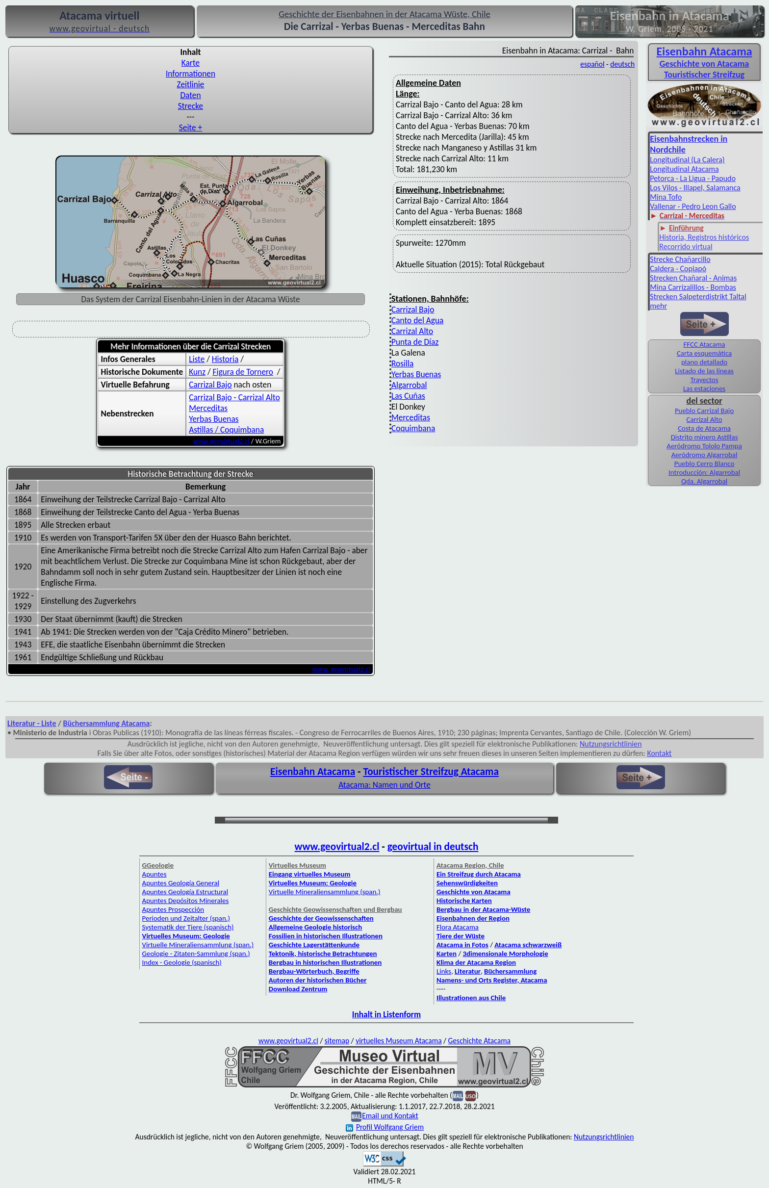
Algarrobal (409, 385)
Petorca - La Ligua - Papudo (693, 178)
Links (443, 971)
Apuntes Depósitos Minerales (185, 900)
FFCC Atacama (704, 344)
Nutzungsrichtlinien (610, 744)
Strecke (190, 106)
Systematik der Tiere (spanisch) (188, 927)
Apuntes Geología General (181, 882)
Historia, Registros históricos (704, 237)
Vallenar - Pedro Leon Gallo (693, 206)
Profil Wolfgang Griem (385, 1127)
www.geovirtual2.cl (221, 441)
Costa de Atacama (704, 428)
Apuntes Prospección (173, 909)
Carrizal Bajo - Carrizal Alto (234, 397)
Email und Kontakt (390, 1115)
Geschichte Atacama (479, 1040)
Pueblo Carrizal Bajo (704, 410)
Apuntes (154, 874)
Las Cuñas (408, 395)
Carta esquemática (704, 353)
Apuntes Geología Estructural (185, 891)
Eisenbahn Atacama (704, 51)
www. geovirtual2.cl (341, 669)
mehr (658, 305)
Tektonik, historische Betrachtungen (323, 953)
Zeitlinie (191, 84)
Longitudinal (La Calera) (687, 159)
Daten (190, 95)
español (592, 64)
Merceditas (208, 408)
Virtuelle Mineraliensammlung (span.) (198, 944)
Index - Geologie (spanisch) (182, 962)
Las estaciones (704, 388)
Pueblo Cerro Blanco (704, 463)
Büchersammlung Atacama (106, 723)
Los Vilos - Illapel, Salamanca (695, 187)
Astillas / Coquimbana (226, 429)
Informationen (190, 73)
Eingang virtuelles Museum (310, 874)
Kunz (197, 371)
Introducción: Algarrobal (704, 472)
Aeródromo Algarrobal (704, 454)
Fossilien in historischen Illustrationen (326, 935)
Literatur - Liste (31, 723)
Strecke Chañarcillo (680, 259)
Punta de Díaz (414, 341)
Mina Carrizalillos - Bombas (693, 287)
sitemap (337, 1040)
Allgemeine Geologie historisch (315, 927)
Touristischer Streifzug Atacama (431, 771)
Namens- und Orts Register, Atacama (491, 980)
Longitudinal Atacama (684, 169)
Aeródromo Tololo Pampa (704, 445)
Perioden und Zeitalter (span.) (186, 918)
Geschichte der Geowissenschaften (321, 918)
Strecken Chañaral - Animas (693, 278)
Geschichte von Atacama (704, 63)
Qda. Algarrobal (704, 481)
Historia (225, 359)
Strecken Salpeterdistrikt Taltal (698, 296)
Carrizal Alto (412, 331)
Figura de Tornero (243, 371)
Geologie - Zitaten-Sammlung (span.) (196, 953)
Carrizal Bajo (210, 384)
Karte (190, 62)
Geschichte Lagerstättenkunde (314, 944)
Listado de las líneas (704, 370)
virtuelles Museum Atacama (398, 1040)
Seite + (190, 127)
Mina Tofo (666, 197)
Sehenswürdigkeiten (467, 882)
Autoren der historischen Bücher (318, 980)
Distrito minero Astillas (704, 437)
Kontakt (659, 753)
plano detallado (704, 362)
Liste (197, 359)
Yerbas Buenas (213, 418)
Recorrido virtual (685, 246)
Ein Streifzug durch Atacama (478, 874)
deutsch (622, 64)
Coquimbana (413, 428)
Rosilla (402, 363)
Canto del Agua (417, 320)
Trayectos (704, 379)
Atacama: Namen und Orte (384, 784)
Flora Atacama (457, 927)
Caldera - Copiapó (678, 268)
